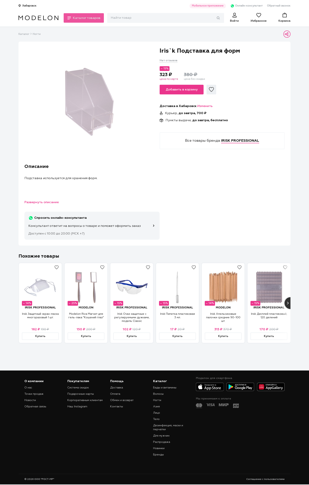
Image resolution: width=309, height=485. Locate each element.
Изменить (205, 106)
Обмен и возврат (122, 400)
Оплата (115, 394)
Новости (30, 400)
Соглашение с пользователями (265, 479)
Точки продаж (34, 394)
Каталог (24, 34)
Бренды (158, 454)
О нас (28, 387)
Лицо (156, 412)
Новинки (159, 448)
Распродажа (161, 442)
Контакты (116, 406)
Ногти (37, 34)
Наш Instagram (77, 406)
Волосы (158, 394)
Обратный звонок (278, 6)
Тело (156, 419)
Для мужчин (161, 435)
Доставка (116, 387)
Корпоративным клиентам (85, 400)
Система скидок (78, 387)
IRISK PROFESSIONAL (40, 307)
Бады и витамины (164, 387)
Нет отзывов (168, 60)
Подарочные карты (80, 394)
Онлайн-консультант (246, 6)
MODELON (86, 307)
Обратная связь (35, 406)
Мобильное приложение (206, 6)
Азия (156, 406)
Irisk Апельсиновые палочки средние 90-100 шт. (223, 317)
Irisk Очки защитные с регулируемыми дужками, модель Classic (131, 317)
